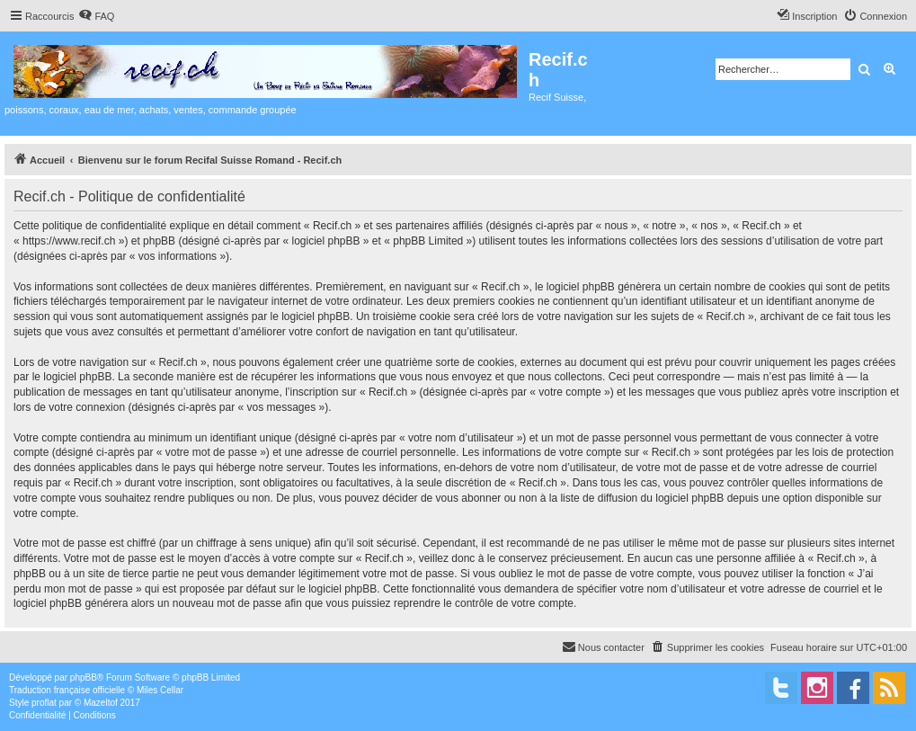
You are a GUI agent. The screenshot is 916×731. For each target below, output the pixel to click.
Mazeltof (101, 703)
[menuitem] (96, 16)
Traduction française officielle (67, 690)
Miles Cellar (160, 690)
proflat (44, 703)
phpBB (83, 677)
